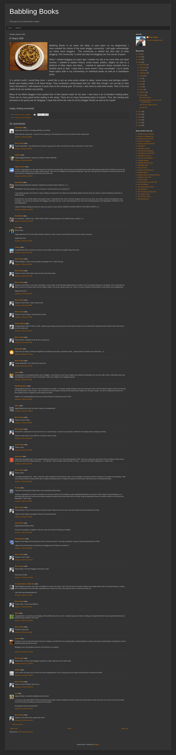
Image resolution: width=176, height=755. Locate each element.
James (17, 372)
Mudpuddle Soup (143, 165)
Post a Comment (17, 724)
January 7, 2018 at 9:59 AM (23, 548)
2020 (140, 57)
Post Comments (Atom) (25, 732)
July (141, 78)
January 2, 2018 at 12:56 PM (24, 209)
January (142, 95)
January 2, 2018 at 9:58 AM (23, 160)
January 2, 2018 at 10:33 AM (24, 176)
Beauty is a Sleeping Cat (145, 136)
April (141, 87)
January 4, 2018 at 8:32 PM (23, 517)
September (143, 73)
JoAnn (17, 405)
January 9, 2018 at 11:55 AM (24, 652)
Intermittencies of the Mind (146, 153)
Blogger (96, 744)
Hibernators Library (144, 148)
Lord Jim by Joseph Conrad (148, 104)
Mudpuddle (18, 349)
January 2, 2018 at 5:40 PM (23, 264)
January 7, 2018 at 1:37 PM (23, 595)
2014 (140, 120)
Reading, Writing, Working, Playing (148, 175)
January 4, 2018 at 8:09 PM (23, 501)
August (142, 76)
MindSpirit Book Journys (145, 163)
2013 (140, 122)
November (143, 67)
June (141, 81)
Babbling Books (34, 11)
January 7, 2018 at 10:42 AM (24, 560)
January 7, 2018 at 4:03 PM (23, 607)
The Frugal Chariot (143, 194)
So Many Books (143, 180)
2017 (140, 111)
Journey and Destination (145, 158)
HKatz (17, 613)
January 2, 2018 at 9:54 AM (23, 149)
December (143, 65)
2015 (140, 117)
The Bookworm (20, 539)
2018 (140, 62)
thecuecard (18, 456)
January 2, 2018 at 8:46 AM (23, 137)
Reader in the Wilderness (146, 170)
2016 (140, 114)
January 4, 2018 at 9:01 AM (23, 464)
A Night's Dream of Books (146, 134)
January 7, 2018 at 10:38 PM (24, 620)
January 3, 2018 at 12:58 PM (24, 411)
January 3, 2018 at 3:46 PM (23, 423)
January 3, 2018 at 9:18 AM (23, 379)
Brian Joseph (19, 143)
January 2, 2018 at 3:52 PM (23, 241)
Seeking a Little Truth (144, 177)
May (141, 84)
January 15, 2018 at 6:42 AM (24, 720)
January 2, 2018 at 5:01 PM (23, 252)
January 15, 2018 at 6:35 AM (24, 709)
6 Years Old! (143, 107)
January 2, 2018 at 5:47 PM (23, 317)
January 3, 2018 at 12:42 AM (24, 354)
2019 (140, 59)
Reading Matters (143, 172)
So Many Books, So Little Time (147, 182)
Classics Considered (144, 141)
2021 (140, 54)
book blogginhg (26, 117)
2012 (140, 125)
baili (16, 693)
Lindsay (17, 247)
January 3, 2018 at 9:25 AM (23, 399)
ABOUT (18, 28)
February (143, 92)
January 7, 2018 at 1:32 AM (23, 532)
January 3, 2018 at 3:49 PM (23, 438)
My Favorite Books (145, 97)
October (142, 70)
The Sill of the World (144, 196)
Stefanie (17, 670)
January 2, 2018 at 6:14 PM (23, 331)
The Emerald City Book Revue (147, 192)
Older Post (124, 728)
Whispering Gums (21, 386)
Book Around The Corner (145, 139)
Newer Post (13, 728)
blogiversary (18, 117)
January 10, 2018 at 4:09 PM (24, 687)
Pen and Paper (142, 168)
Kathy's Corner (20, 167)
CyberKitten (19, 127)
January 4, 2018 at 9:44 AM (23, 481)
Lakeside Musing (143, 160)
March (142, 89)
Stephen (17, 155)
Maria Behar (19, 182)
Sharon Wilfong (20, 323)
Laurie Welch (19, 523)
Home (10, 28)
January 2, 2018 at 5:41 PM (23, 276)
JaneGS (17, 638)
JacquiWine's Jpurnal (144, 156)
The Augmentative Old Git (146, 187)
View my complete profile (154, 40)
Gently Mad (141, 146)
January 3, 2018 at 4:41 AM (23, 366)
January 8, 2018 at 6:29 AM (23, 632)
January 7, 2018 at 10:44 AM (24, 577)
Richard (17, 488)
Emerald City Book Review (146, 143)
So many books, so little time (24, 584)
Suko (16, 227)
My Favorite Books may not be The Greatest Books (150, 101)
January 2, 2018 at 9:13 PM (23, 342)
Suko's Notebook (143, 184)
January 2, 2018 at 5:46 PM (23, 294)
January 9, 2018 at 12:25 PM (24, 663)
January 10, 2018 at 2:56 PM (24, 675)
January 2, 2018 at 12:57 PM (24, 221)
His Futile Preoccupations (146, 151)
